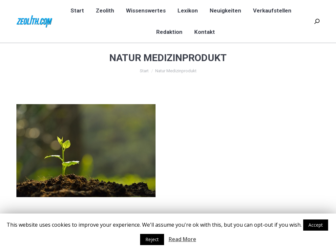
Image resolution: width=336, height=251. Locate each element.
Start (144, 70)
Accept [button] (315, 225)
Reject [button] (152, 239)
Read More (182, 239)
